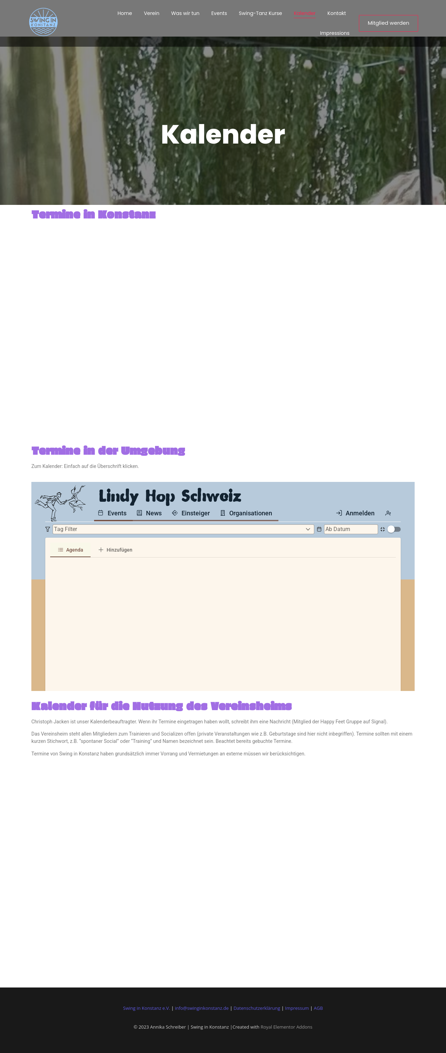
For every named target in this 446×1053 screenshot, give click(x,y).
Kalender (304, 13)
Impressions (334, 33)
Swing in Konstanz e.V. (146, 1008)
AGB (318, 1008)
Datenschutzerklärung (256, 1008)
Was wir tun (185, 13)
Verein (151, 13)
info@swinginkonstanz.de (202, 1008)
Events (219, 13)
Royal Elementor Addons (287, 1027)
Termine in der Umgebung (108, 450)
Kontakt (337, 13)
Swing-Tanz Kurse (260, 13)
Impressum (297, 1008)
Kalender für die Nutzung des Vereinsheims (161, 705)
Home (124, 13)
